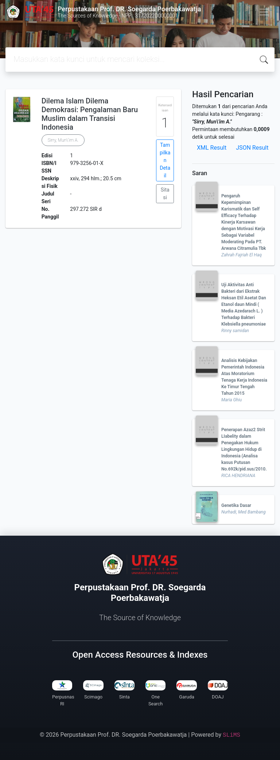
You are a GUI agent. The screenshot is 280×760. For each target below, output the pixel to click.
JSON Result (252, 147)
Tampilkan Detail (165, 160)
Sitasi (165, 193)
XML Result (211, 147)
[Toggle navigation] (264, 12)
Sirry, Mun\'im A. (63, 140)
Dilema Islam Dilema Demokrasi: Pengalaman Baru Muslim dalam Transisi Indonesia (90, 114)
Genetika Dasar (236, 505)
